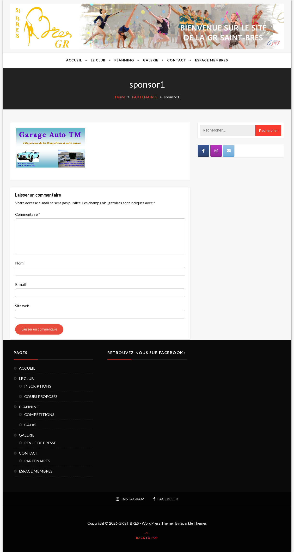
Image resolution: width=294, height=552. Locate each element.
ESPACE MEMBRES (211, 60)
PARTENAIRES (37, 460)
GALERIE (150, 60)
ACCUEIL (74, 60)
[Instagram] (216, 151)
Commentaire (27, 214)
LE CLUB (98, 60)
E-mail (20, 284)
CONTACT (176, 60)
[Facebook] (203, 151)
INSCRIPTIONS (37, 386)
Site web (22, 305)
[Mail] (228, 151)
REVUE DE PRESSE (40, 442)
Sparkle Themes (193, 523)
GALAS (30, 424)
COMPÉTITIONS (39, 414)
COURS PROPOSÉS (40, 396)
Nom (19, 263)
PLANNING (124, 60)
